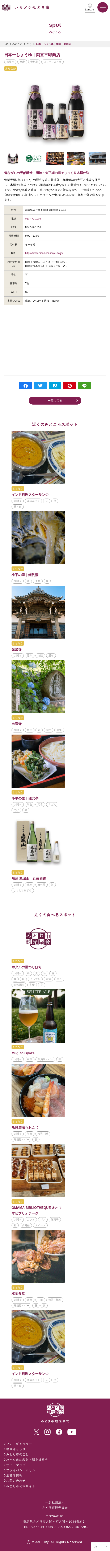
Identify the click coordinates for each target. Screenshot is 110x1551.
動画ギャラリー (17, 1449)
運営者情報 (14, 1475)
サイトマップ (16, 1465)
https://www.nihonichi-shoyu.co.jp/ (44, 253)
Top (6, 44)
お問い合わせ (16, 1480)
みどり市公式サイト (20, 1486)
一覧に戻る (55, 400)
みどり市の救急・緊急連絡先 (27, 1459)
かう (29, 44)
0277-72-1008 (33, 218)
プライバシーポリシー (22, 1470)
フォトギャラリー (19, 1444)
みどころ (17, 44)
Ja (95, 1546)
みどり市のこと (17, 1454)
